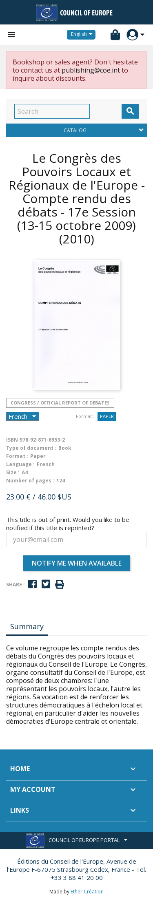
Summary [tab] (27, 626)
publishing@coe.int (91, 70)
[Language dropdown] (83, 35)
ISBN (12, 439)
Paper (107, 416)
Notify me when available (77, 563)
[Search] (52, 111)
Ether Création (87, 891)
